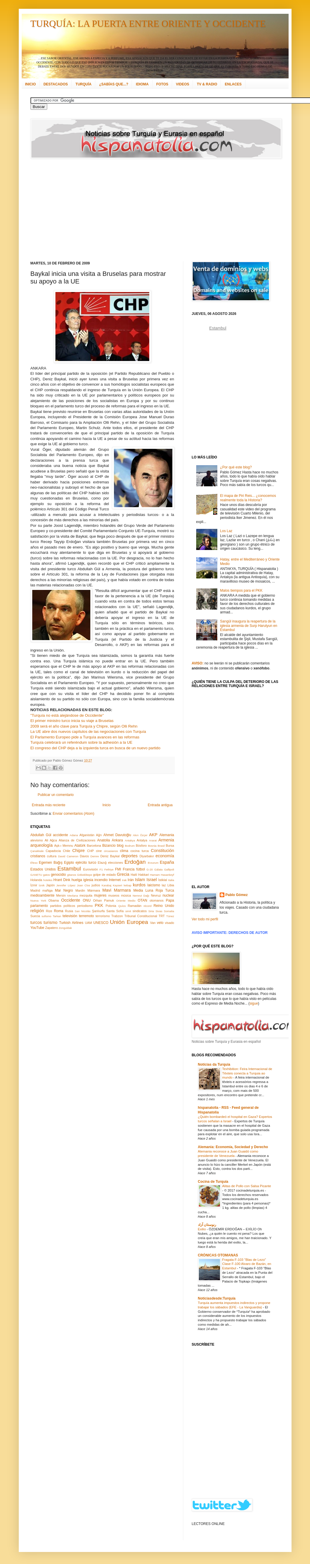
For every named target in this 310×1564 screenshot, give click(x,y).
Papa (170, 900)
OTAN (142, 900)
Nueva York (38, 900)
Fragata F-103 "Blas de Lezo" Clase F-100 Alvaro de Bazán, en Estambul (246, 1264)
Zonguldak (65, 927)
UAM (88, 922)
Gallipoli (169, 869)
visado (169, 922)
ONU (87, 900)
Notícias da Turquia (214, 1064)
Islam (140, 879)
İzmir (34, 885)
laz (164, 885)
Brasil (161, 845)
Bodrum (130, 845)
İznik (42, 885)
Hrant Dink (61, 880)
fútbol (140, 869)
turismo (50, 922)
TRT (162, 916)
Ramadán (135, 905)
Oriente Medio (125, 900)
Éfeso (34, 862)
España (167, 862)
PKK (99, 905)
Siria (151, 911)
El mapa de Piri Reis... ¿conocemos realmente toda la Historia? (248, 498)
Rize (49, 911)
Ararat (153, 840)
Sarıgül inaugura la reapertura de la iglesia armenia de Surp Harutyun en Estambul (248, 625)
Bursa (170, 845)
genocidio (58, 875)
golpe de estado (104, 874)
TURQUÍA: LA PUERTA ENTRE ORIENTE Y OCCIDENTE (148, 23)
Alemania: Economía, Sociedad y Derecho (233, 1147)
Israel (151, 879)
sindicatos (140, 911)
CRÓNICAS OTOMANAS (218, 1255)
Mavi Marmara (116, 890)
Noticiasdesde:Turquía (217, 1298)
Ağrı (99, 835)
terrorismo (103, 916)
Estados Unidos (43, 869)
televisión (69, 916)
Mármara (93, 890)
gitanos (71, 874)
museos (113, 895)
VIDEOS (182, 84)
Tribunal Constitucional (140, 916)
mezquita (85, 895)
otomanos (156, 900)
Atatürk (79, 845)
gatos (46, 874)
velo (160, 923)
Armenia (166, 840)
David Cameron (68, 856)
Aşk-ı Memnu (63, 845)
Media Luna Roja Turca (153, 890)
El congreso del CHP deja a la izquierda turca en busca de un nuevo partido (95, 748)
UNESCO (100, 923)
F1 (101, 869)
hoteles (47, 880)
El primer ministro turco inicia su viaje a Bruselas (72, 720)
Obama (53, 900)
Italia (171, 880)
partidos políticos (62, 905)
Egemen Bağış (51, 863)
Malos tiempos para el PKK (241, 590)
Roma (58, 911)
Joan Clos (83, 885)
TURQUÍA (83, 84)
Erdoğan (135, 862)
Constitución (162, 850)
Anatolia (103, 840)
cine (99, 851)
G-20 (150, 869)
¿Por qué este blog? (236, 467)
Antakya (130, 840)
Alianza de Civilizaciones (77, 840)
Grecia (123, 874)
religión (37, 910)
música (126, 895)
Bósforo (141, 845)
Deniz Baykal (109, 856)
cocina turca (140, 851)
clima (124, 851)
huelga (77, 880)
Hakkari (143, 874)
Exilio (202, 1229)
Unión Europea (129, 922)
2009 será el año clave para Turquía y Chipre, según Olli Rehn (84, 726)
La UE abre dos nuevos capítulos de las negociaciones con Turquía (88, 731)
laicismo (153, 885)
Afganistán (86, 835)
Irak (124, 880)
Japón (50, 885)
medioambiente (43, 895)
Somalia (169, 911)
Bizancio (109, 845)
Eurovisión (90, 869)
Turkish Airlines (71, 923)
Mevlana (72, 895)
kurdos (139, 885)
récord (147, 905)
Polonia (111, 905)
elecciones (115, 862)
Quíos (122, 905)
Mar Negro (64, 890)
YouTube (37, 928)
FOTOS (162, 84)
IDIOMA (142, 84)
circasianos (111, 851)
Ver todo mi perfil (205, 919)
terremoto (86, 916)
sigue (254, 1003)
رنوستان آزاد (207, 1225)
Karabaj (106, 885)
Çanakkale (37, 851)
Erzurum (153, 862)
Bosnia (152, 845)
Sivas (158, 911)
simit (128, 911)
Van (152, 922)
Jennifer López (65, 885)
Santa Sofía (115, 911)
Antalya (142, 840)
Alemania (166, 835)
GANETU (36, 874)
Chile (66, 851)
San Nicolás (83, 911)
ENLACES (233, 84)
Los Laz (226, 531)
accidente (60, 835)
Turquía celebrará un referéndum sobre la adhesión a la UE (82, 742)
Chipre (78, 850)
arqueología (42, 845)
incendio (101, 880)
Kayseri (117, 885)
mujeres (100, 895)
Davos (84, 856)
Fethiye (109, 869)
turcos (36, 922)
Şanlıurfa (98, 911)
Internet (115, 880)
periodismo (85, 905)
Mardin (80, 890)
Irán (131, 880)
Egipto (69, 863)
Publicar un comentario (56, 795)
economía (164, 855)
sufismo (46, 916)
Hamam (155, 874)
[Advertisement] (122, 210)
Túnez (170, 916)
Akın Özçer (140, 835)
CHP (90, 851)
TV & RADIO (207, 84)
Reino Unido (163, 906)
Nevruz (156, 895)
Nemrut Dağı (141, 895)
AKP (153, 834)
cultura (51, 856)
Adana (74, 835)
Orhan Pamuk (103, 900)
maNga (47, 890)
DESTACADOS (55, 84)
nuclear (168, 895)
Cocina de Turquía (213, 1182)
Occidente (70, 900)
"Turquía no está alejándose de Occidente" (67, 715)
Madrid (35, 890)
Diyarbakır (147, 856)
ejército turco (86, 863)
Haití (134, 874)
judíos (96, 885)
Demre (94, 856)
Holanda (36, 880)
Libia (170, 885)
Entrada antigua (160, 805)
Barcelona (94, 845)
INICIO (30, 84)
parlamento (39, 906)
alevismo (37, 840)
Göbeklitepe (84, 874)
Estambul (69, 868)
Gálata (158, 869)
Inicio (106, 805)
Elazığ (102, 862)
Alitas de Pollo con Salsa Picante (246, 1186)
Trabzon (117, 916)
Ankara (117, 840)
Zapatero (51, 927)
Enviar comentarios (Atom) (73, 813)
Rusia (69, 911)
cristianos (38, 856)
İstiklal (162, 880)
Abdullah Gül (41, 835)
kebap (127, 885)
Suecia (35, 916)
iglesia (88, 880)
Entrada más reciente (48, 805)
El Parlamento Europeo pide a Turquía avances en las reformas (85, 737)
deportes (129, 855)
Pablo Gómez (237, 895)
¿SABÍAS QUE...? (113, 84)
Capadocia (53, 851)
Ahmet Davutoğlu (117, 835)
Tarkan (57, 916)
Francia (129, 869)
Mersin (60, 895)
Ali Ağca (51, 840)
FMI (118, 869)
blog (120, 845)
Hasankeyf (167, 874)
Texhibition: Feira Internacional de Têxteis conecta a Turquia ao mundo (247, 1073)
